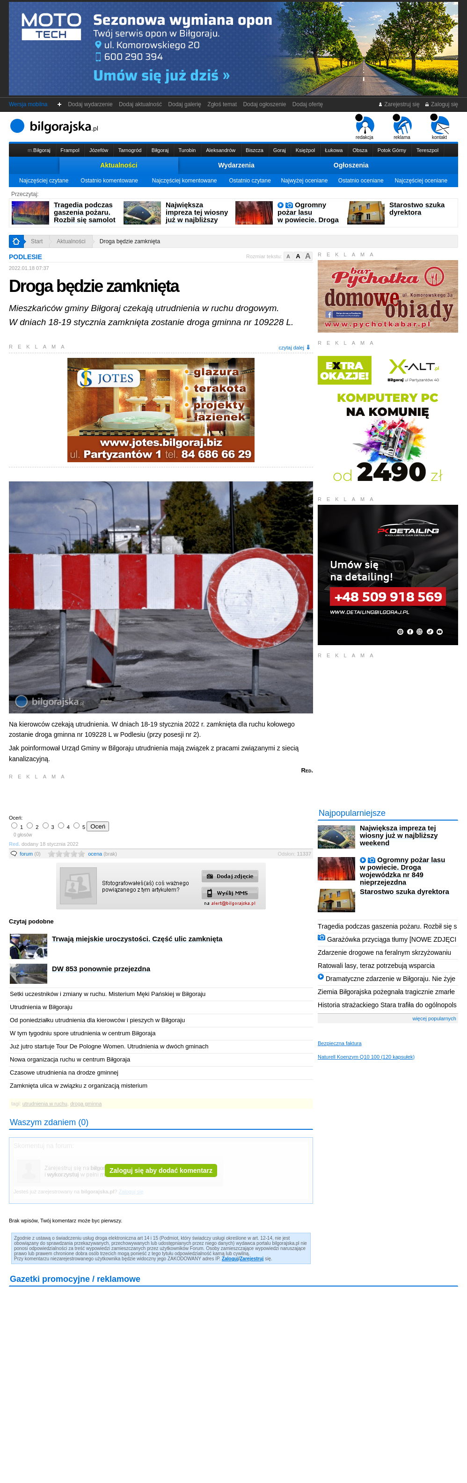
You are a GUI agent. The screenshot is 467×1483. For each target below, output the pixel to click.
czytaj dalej (295, 347)
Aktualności (118, 165)
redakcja (364, 127)
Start (37, 241)
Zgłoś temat (222, 104)
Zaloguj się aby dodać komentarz (160, 1170)
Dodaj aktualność (140, 104)
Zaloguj (230, 1258)
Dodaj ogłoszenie (264, 104)
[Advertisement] (118, 796)
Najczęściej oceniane (420, 180)
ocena (102, 854)
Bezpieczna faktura (340, 1043)
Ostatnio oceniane (361, 180)
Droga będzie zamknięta (130, 241)
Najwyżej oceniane (304, 180)
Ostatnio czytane (249, 180)
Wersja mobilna (28, 104)
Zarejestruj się (399, 104)
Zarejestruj (251, 1258)
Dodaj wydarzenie (90, 104)
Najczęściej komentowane (184, 180)
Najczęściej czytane (43, 180)
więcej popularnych (434, 1018)
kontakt (439, 127)
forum (30, 854)
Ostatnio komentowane (109, 180)
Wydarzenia (236, 165)
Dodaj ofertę (307, 104)
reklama (402, 127)
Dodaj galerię (184, 104)
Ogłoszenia (351, 165)
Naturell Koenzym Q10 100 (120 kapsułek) (366, 1057)
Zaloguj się (441, 104)
